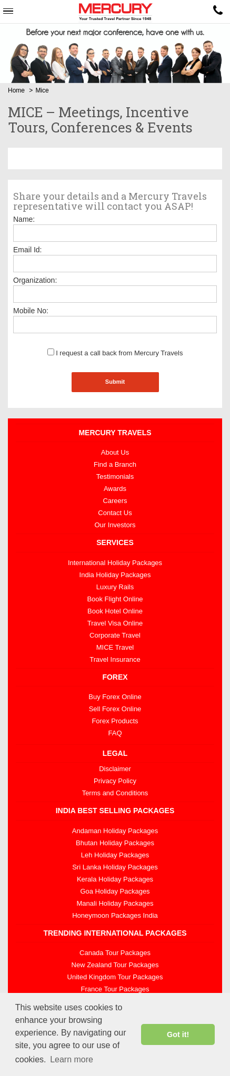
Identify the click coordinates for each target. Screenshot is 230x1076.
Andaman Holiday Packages (115, 831)
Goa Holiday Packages (114, 891)
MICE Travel (115, 647)
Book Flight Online (115, 599)
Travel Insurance (114, 659)
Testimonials (115, 476)
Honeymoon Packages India (115, 915)
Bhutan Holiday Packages (115, 843)
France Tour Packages (115, 989)
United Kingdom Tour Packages (115, 977)
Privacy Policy (115, 781)
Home (16, 90)
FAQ (115, 733)
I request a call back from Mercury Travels (115, 353)
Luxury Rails (115, 587)
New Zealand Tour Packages (115, 965)
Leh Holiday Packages (115, 855)
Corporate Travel (115, 635)
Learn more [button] (71, 1059)
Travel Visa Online (115, 623)
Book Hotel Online (115, 611)
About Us (115, 452)
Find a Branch (115, 464)
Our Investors (114, 525)
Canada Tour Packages (115, 953)
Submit (115, 381)
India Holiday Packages (115, 575)
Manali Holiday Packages (115, 903)
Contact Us (115, 513)
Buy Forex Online (114, 697)
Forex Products (115, 721)
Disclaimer (115, 769)
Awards (115, 489)
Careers (115, 501)
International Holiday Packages (115, 563)
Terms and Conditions (115, 793)
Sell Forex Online (115, 709)
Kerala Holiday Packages (115, 879)
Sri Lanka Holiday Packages (115, 867)
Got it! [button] (178, 1034)
